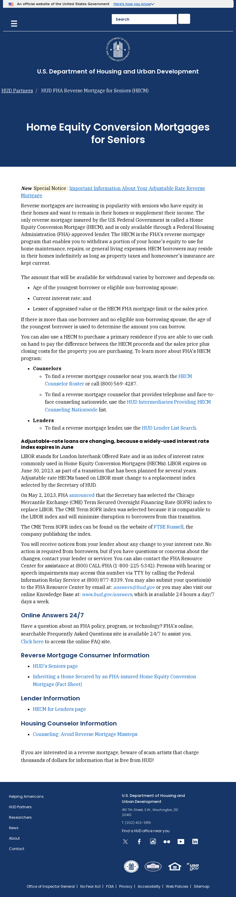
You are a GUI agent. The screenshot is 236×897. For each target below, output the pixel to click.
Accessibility (149, 886)
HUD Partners (17, 91)
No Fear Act (90, 886)
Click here (33, 642)
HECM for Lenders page (59, 709)
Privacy (125, 886)
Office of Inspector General (51, 886)
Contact (16, 848)
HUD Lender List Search (169, 428)
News (14, 827)
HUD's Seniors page (55, 666)
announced (82, 495)
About (14, 838)
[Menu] (14, 23)
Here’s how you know (132, 4)
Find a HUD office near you (146, 830)
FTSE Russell (169, 527)
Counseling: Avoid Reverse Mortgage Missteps (85, 734)
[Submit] (184, 19)
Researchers (20, 817)
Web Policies (177, 886)
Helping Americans (26, 796)
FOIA (110, 886)
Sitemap (201, 886)
